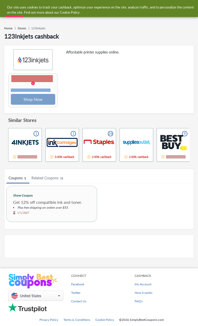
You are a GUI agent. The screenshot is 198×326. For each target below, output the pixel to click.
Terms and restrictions (30, 90)
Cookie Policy (104, 320)
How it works (143, 293)
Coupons (18, 178)
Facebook (77, 284)
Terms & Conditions (76, 320)
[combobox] (93, 7)
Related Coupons (48, 178)
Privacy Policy (48, 320)
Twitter (75, 293)
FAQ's (139, 301)
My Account (143, 284)
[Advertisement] (99, 246)
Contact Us (78, 301)
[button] (33, 84)
